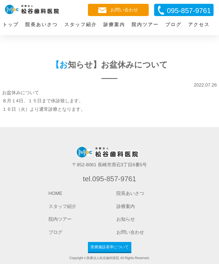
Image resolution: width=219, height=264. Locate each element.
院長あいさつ (41, 24)
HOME (55, 193)
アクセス (199, 24)
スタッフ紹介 (80, 24)
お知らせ (125, 219)
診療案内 (114, 24)
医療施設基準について (110, 247)
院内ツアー (145, 24)
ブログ (173, 24)
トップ (10, 24)
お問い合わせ (118, 10)
